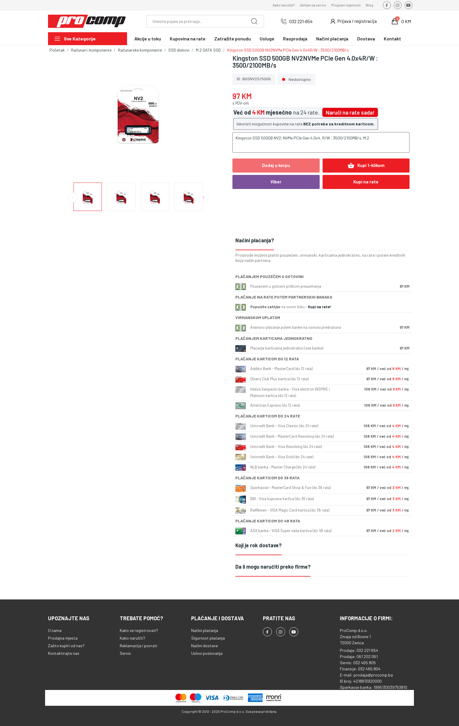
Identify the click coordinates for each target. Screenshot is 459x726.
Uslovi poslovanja (206, 653)
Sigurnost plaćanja (208, 637)
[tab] (322, 240)
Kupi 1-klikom (366, 165)
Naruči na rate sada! (350, 112)
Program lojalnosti (346, 5)
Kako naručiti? (283, 5)
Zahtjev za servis (313, 5)
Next (203, 197)
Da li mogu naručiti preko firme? (273, 566)
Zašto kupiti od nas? (66, 645)
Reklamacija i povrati (138, 645)
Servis (125, 653)
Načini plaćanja (204, 630)
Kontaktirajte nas (63, 653)
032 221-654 (301, 21)
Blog (369, 5)
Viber (275, 181)
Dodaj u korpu (276, 165)
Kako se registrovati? (139, 630)
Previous (73, 197)
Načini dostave (204, 645)
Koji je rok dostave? (258, 545)
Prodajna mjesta (63, 637)
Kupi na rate (365, 181)
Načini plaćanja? (254, 240)
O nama (54, 630)
